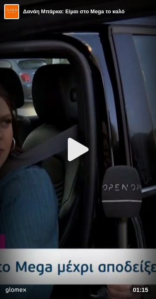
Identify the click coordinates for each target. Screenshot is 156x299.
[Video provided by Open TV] (11, 11)
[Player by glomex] (15, 291)
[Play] (78, 149)
